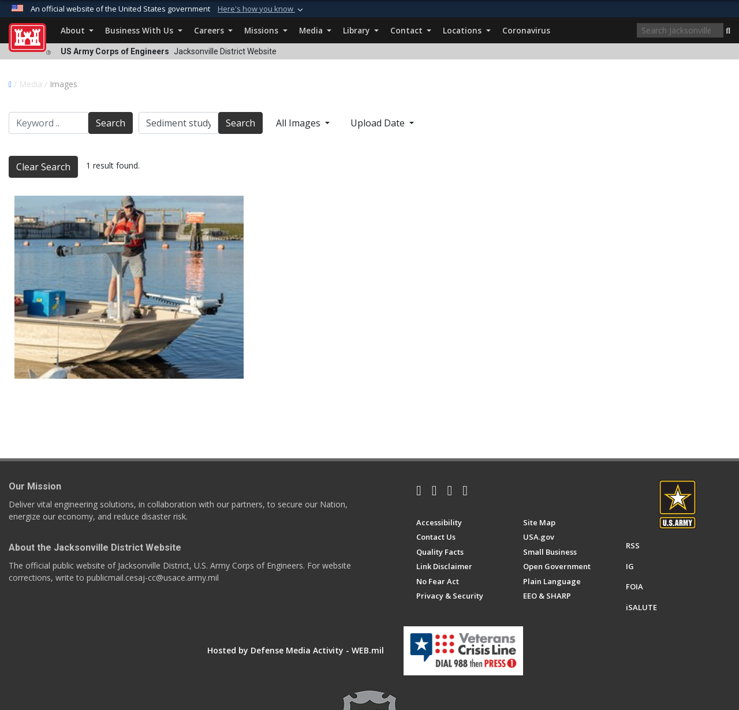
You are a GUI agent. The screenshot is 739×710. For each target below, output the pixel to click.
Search (110, 123)
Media (315, 30)
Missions (265, 30)
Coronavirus (526, 30)
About (77, 30)
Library (360, 30)
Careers (213, 30)
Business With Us (143, 30)
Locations (466, 30)
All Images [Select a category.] (299, 123)
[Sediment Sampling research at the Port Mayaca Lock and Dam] (129, 287)
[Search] (680, 30)
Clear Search (43, 166)
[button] (728, 31)
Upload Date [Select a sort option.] (378, 123)
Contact (410, 30)
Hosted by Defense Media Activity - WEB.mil (295, 650)
